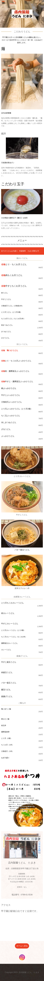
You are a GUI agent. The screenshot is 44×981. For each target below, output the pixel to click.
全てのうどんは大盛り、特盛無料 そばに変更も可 (20, 251)
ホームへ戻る (22, 946)
